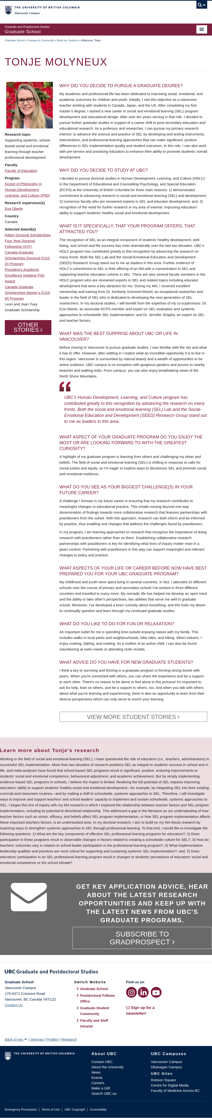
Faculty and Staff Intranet (94, 1023)
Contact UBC (102, 1062)
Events (97, 1077)
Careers (97, 1083)
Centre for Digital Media (170, 1085)
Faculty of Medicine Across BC (175, 1090)
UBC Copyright (75, 1109)
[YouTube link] (156, 992)
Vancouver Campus (166, 1062)
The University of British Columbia (91, 10)
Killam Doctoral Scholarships (28, 235)
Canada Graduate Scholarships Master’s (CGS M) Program (27, 292)
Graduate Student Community (94, 1011)
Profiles (53, 1039)
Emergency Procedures (21, 1109)
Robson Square (163, 1080)
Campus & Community (41, 40)
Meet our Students (68, 40)
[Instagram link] (131, 992)
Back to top (16, 1039)
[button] (29, 105)
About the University (107, 1067)
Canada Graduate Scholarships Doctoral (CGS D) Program (27, 258)
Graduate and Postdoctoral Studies (106, 972)
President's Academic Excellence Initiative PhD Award (24, 275)
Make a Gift (100, 1088)
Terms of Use (51, 1109)
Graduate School (15, 40)
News (96, 1072)
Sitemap (36, 1039)
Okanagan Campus (166, 1067)
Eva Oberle (14, 209)
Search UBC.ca (103, 1093)
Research (69, 1039)
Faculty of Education (21, 171)
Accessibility (98, 1109)
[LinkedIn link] (143, 992)
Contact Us (14, 1005)
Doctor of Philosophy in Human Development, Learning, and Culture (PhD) (27, 189)
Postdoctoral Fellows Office (97, 998)
